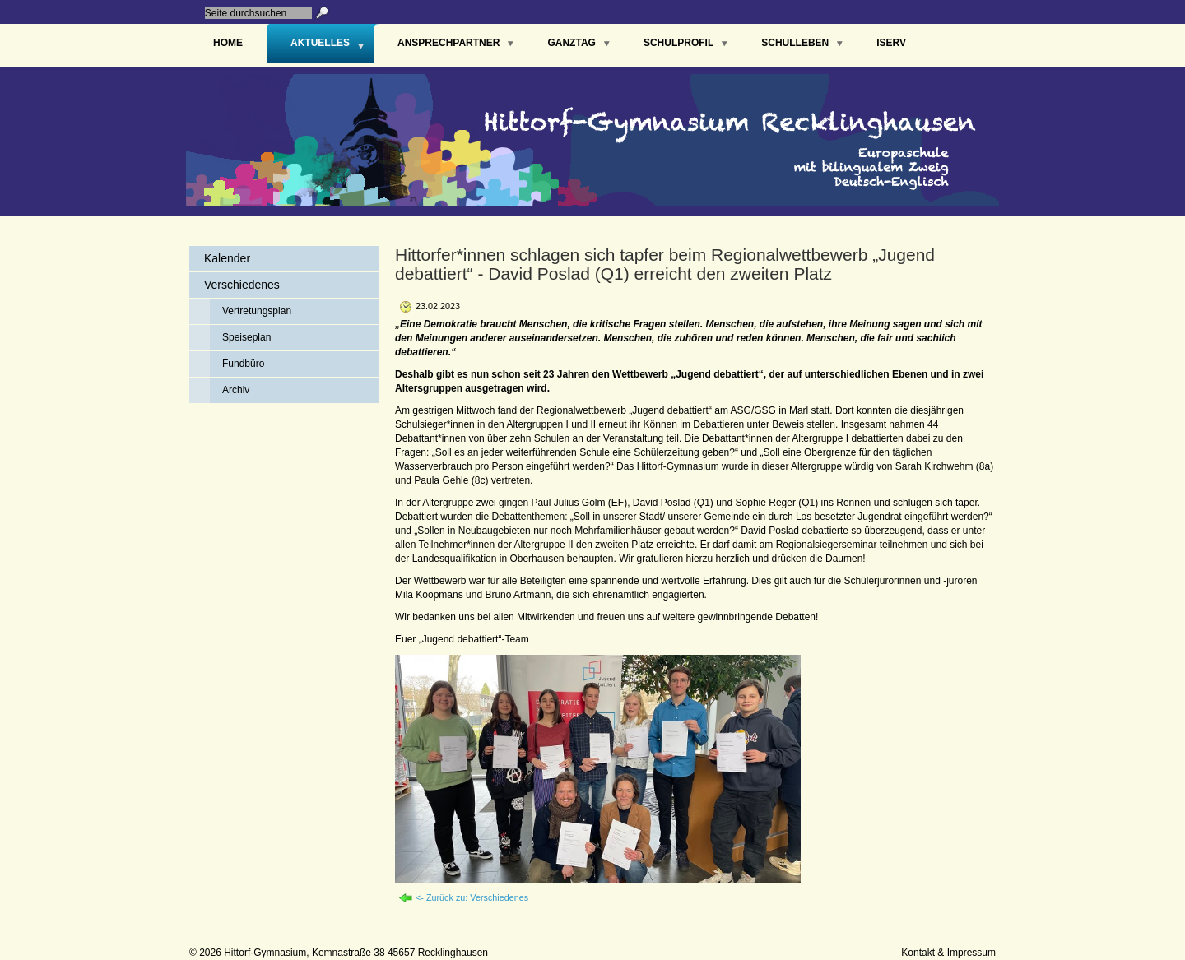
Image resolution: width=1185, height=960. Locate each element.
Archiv (235, 390)
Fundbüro (243, 363)
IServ (891, 43)
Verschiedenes (242, 284)
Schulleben (795, 43)
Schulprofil (678, 43)
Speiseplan (246, 337)
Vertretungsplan (256, 311)
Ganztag (571, 43)
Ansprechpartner (448, 43)
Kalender (227, 258)
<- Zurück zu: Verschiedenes (472, 897)
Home (228, 43)
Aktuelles (320, 43)
